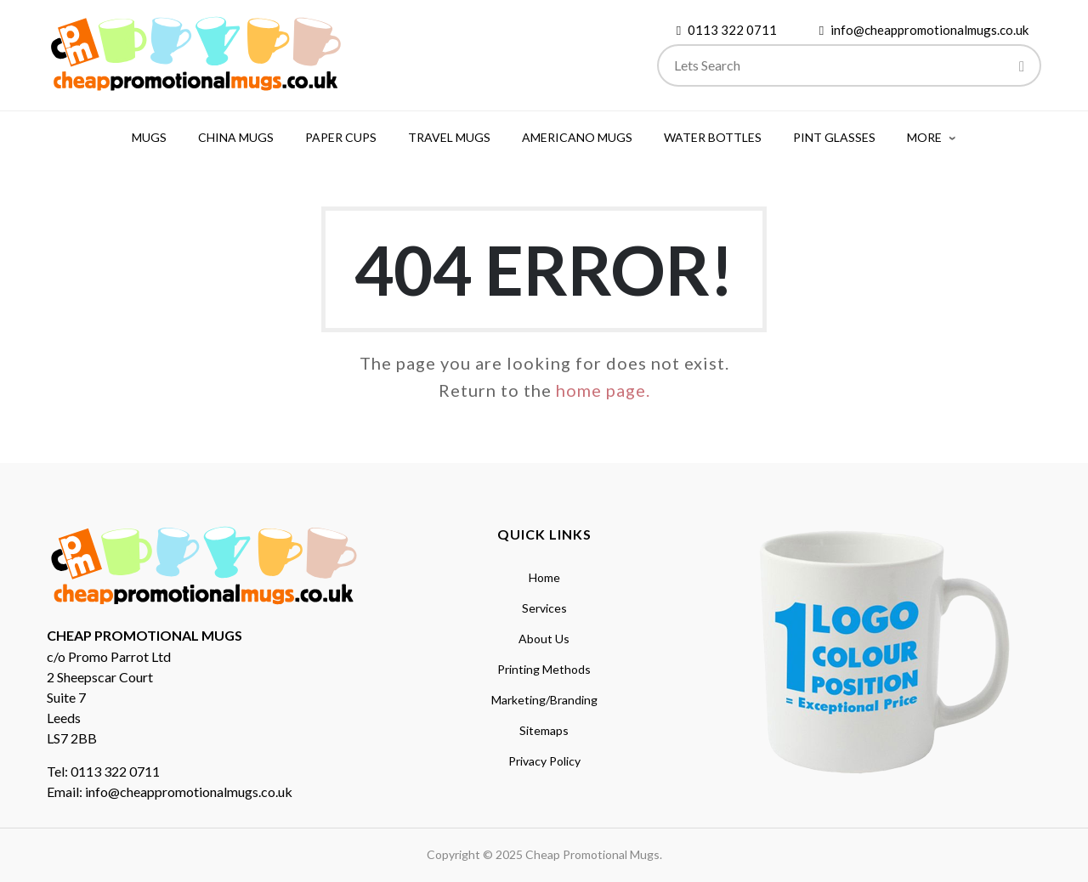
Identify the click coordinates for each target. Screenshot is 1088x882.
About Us (544, 638)
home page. (603, 390)
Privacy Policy (544, 761)
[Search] (1021, 67)
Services (544, 608)
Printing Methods (544, 669)
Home (544, 577)
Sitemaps (544, 730)
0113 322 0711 (732, 29)
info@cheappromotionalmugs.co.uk (929, 29)
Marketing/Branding (544, 700)
